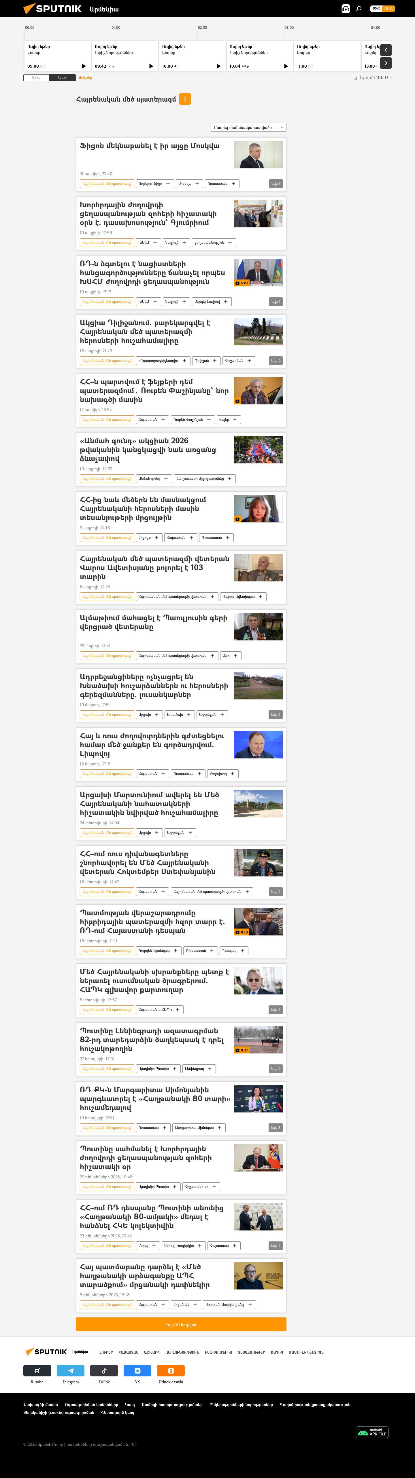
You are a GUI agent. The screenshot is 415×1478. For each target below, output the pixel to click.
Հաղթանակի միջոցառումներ (200, 478)
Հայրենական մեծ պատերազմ (126, 99)
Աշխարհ (152, 1352)
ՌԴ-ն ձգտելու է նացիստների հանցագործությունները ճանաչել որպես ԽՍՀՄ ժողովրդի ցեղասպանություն (152, 272)
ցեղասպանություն (209, 242)
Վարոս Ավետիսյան (239, 596)
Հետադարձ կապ (117, 1412)
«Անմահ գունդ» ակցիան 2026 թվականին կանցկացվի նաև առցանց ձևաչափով (148, 449)
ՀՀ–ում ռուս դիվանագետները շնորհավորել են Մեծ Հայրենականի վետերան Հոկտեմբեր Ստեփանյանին (148, 862)
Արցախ (145, 714)
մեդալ (143, 1245)
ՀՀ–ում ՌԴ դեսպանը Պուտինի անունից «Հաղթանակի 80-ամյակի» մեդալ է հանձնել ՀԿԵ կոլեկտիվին (152, 1216)
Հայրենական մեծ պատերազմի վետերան (173, 596)
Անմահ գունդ (149, 478)
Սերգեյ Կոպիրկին (179, 1245)
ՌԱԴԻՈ (277, 1352)
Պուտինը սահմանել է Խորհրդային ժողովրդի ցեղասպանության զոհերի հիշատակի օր (146, 1157)
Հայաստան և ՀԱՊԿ (155, 1009)
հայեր (224, 419)
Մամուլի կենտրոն (306, 1352)
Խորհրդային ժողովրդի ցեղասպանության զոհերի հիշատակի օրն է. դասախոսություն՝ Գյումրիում (148, 213)
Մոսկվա (184, 183)
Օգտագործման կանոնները (91, 1404)
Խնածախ (175, 714)
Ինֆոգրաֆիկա (218, 1352)
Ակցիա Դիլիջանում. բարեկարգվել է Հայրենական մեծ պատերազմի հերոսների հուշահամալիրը (145, 331)
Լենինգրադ (194, 1068)
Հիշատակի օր (196, 1186)
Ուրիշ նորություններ (114, 52)
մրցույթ (145, 537)
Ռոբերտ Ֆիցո (150, 183)
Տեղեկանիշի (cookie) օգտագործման (58, 1412)
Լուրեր (33, 52)
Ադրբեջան (207, 714)
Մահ (226, 655)
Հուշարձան (234, 360)
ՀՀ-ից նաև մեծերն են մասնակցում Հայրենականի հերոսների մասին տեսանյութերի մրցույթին (143, 508)
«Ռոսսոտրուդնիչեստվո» (159, 360)
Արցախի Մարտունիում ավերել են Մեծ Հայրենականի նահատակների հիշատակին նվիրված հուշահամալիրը (149, 803)
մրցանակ (181, 1304)
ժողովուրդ (218, 773)
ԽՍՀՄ (144, 242)
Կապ (130, 1404)
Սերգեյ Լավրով (207, 301)
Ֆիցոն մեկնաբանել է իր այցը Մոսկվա (150, 146)
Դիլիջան (202, 360)
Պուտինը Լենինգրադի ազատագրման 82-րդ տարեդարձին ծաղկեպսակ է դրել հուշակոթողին (152, 1039)
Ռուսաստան (217, 183)
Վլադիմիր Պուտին (154, 1068)
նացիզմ (171, 242)
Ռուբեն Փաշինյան (188, 419)
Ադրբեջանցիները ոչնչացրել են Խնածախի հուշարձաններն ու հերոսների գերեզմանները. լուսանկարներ (154, 685)
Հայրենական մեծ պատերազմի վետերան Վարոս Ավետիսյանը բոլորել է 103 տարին (154, 567)
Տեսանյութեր (251, 1352)
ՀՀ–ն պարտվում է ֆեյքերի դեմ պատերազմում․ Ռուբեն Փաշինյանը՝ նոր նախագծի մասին (154, 390)
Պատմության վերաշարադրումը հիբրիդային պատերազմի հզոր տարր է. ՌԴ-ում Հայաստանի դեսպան (152, 921)
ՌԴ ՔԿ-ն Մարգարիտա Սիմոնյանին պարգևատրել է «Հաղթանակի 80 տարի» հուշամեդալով (155, 1098)
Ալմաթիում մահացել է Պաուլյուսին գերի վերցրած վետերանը (153, 622)
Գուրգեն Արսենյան (154, 950)
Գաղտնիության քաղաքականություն (315, 1404)
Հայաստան (148, 419)
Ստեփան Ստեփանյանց (224, 1304)
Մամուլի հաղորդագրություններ (172, 1404)
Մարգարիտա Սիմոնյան (194, 1127)
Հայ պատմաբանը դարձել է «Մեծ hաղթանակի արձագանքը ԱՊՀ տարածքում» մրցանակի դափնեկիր (145, 1275)
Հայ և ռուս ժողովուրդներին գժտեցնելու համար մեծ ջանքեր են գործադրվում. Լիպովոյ (152, 744)
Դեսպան (229, 950)
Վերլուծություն (182, 1352)
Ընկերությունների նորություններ (241, 1404)
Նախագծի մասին (40, 1404)
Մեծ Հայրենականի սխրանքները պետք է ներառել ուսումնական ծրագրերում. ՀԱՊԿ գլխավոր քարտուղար (154, 980)
